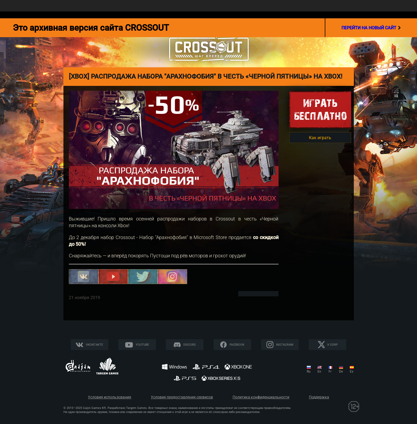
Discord (189, 344)
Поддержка (319, 397)
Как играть (320, 137)
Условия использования (109, 397)
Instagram (284, 344)
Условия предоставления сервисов (182, 397)
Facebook (237, 344)
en (319, 371)
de (341, 371)
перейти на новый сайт (371, 28)
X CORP (332, 344)
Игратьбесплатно (320, 109)
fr (330, 371)
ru (309, 371)
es (351, 371)
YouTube (142, 344)
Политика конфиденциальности (261, 397)
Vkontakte (94, 344)
